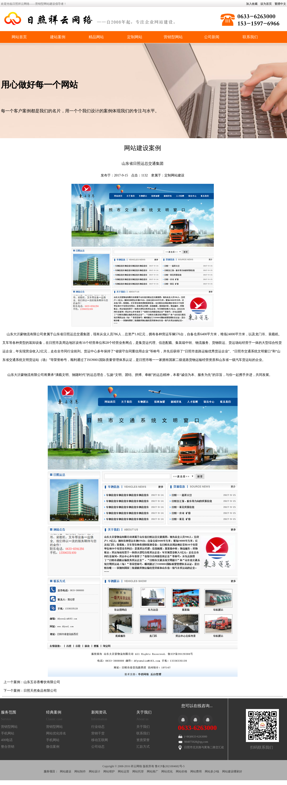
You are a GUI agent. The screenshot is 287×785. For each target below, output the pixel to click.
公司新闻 (211, 37)
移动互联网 (99, 740)
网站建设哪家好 (232, 771)
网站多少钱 (212, 771)
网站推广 (152, 771)
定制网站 (134, 37)
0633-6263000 (197, 727)
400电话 (7, 740)
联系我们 (250, 37)
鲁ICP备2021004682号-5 (170, 766)
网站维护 (109, 771)
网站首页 (19, 37)
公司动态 (98, 746)
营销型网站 (173, 37)
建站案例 (57, 37)
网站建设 (65, 771)
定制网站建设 (174, 175)
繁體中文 (280, 3)
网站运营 (123, 771)
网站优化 (167, 771)
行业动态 (98, 726)
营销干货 (98, 733)
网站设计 (94, 771)
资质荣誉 (143, 740)
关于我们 (143, 726)
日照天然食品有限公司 (40, 690)
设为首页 (266, 3)
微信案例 (52, 746)
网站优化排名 (56, 733)
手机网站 (7, 733)
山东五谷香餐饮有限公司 (42, 682)
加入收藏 (252, 3)
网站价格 (181, 771)
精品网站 (96, 37)
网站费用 (196, 771)
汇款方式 (143, 746)
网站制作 (80, 771)
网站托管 (138, 771)
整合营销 (7, 746)
